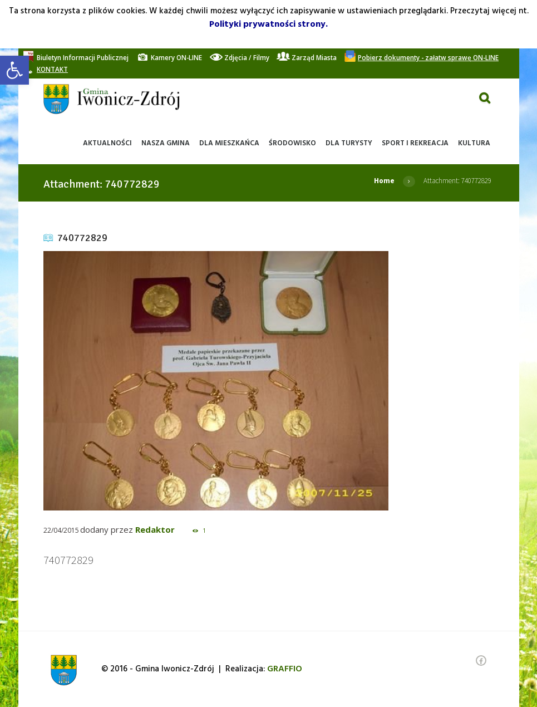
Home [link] (384, 180)
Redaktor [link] (155, 529)
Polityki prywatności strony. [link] (268, 24)
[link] (14, 70)
